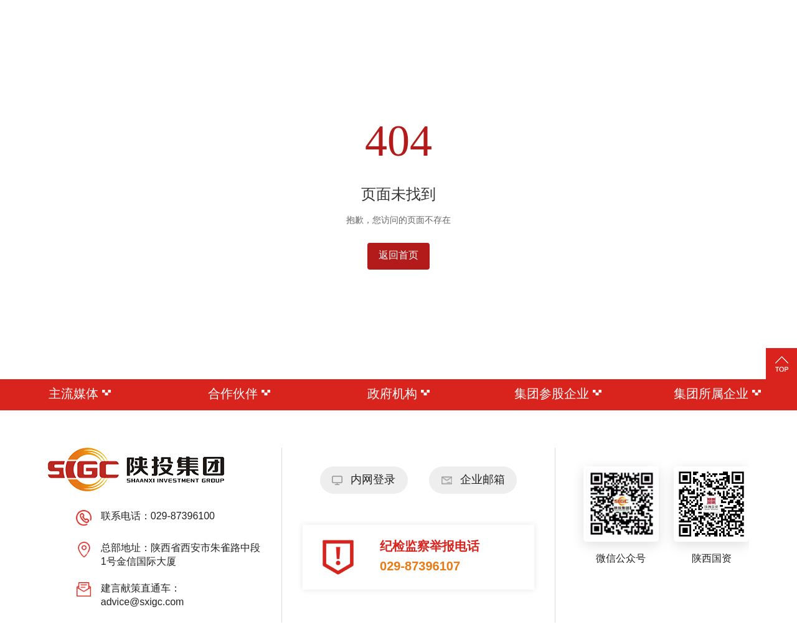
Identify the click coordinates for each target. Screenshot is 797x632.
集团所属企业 (717, 394)
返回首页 (398, 255)
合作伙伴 (239, 394)
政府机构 (398, 394)
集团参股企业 (557, 394)
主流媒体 (80, 394)
